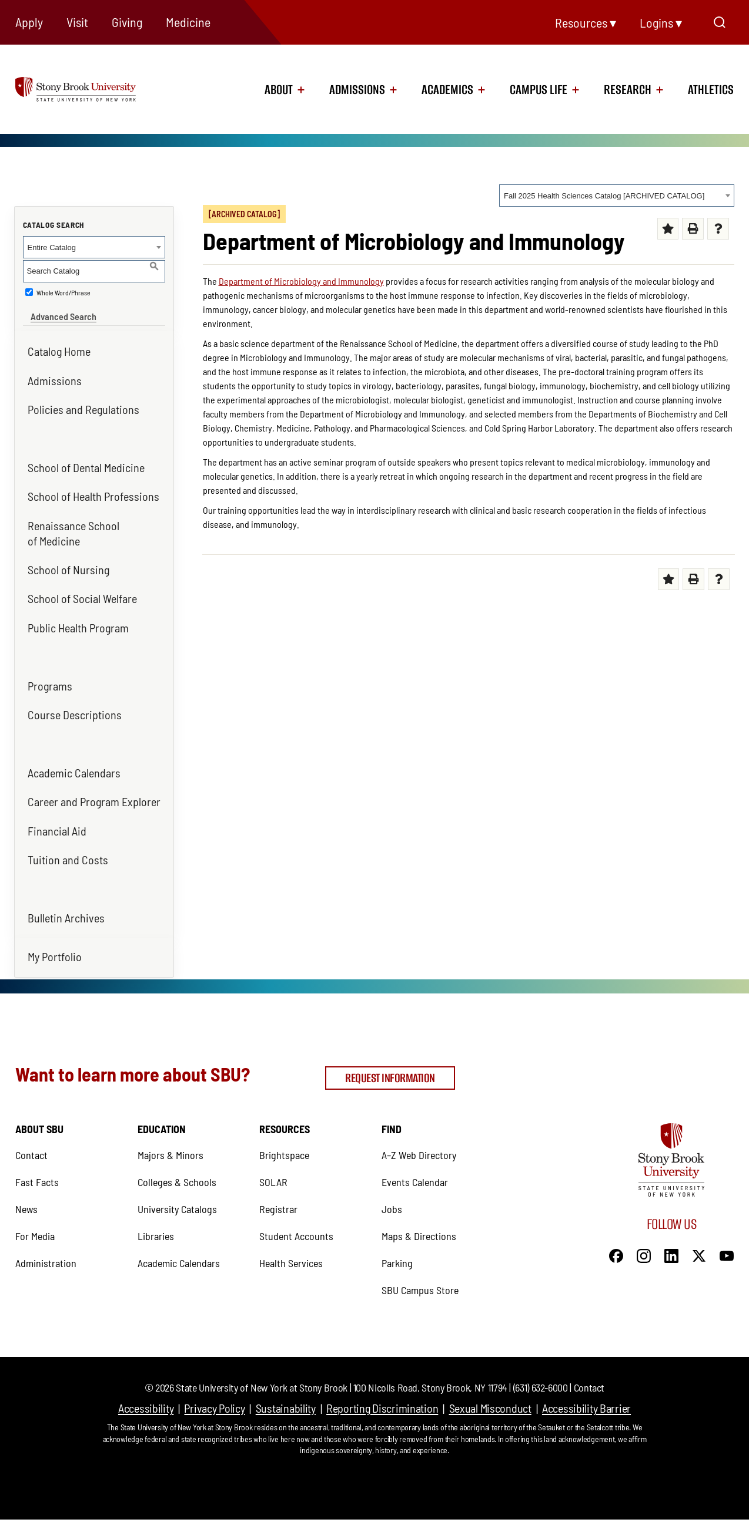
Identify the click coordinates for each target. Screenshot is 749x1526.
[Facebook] (616, 1227)
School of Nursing (68, 562)
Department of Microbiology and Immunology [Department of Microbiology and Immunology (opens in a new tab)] (301, 281)
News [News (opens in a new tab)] (26, 1181)
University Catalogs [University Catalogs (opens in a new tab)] (177, 1181)
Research (627, 90)
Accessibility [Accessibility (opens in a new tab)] (145, 1381)
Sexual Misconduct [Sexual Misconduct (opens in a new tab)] (490, 1381)
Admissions (357, 90)
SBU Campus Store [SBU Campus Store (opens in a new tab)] (420, 1262)
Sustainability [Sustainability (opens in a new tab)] (286, 1381)
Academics (447, 90)
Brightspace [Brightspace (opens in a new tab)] (284, 1127)
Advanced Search (56, 308)
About (279, 90)
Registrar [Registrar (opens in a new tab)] (278, 1181)
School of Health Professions (93, 488)
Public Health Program (78, 619)
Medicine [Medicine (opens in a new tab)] (188, 21)
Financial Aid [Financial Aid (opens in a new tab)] (57, 823)
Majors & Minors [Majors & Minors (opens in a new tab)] (170, 1127)
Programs (50, 678)
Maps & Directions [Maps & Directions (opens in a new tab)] (419, 1208)
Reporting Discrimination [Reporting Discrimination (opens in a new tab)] (382, 1381)
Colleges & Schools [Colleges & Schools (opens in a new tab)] (177, 1154)
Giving (127, 21)
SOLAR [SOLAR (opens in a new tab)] (273, 1154)
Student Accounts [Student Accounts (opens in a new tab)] (296, 1208)
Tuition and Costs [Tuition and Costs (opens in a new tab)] (68, 852)
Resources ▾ (585, 22)
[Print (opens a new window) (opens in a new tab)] (693, 229)
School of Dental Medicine (86, 460)
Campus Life (538, 90)
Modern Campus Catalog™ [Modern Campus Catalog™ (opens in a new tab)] (495, 1508)
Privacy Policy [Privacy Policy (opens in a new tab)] (214, 1381)
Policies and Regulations (83, 402)
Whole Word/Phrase (63, 292)
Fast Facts (37, 1154)
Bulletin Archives (66, 910)
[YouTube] (727, 1227)
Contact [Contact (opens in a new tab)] (31, 1127)
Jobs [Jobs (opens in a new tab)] (392, 1181)
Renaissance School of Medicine (73, 525)
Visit (77, 21)
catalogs (226, 1508)
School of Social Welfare (82, 591)
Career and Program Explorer (94, 794)
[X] (699, 1227)
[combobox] (616, 195)
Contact (589, 1359)
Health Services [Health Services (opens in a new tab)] (291, 1235)
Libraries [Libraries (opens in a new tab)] (156, 1208)
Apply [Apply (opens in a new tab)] (29, 21)
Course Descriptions (75, 707)
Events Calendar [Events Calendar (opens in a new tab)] (415, 1154)
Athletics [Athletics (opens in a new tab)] (711, 90)
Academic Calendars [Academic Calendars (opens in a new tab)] (74, 765)
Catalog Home (59, 343)
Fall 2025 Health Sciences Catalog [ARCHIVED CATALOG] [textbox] (604, 195)
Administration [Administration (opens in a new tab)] (45, 1235)
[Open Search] (719, 22)
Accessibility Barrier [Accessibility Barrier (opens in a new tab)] (586, 1381)
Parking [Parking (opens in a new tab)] (397, 1235)
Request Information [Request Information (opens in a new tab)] (390, 1056)
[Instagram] (644, 1227)
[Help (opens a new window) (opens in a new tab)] (718, 229)
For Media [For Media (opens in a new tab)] (35, 1208)
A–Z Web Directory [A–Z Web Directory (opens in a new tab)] (419, 1127)
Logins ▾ (661, 22)
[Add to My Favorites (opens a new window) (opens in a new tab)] (668, 229)
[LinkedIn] (671, 1227)
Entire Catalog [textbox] (52, 247)
